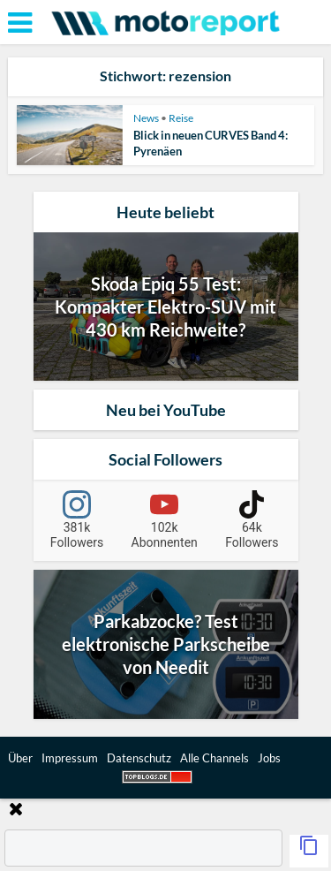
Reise (181, 118)
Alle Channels (214, 758)
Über (20, 758)
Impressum (69, 758)
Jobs (269, 758)
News (146, 118)
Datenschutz (139, 758)
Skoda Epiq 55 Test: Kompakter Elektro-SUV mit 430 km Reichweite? (165, 306)
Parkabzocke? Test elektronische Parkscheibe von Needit (166, 644)
